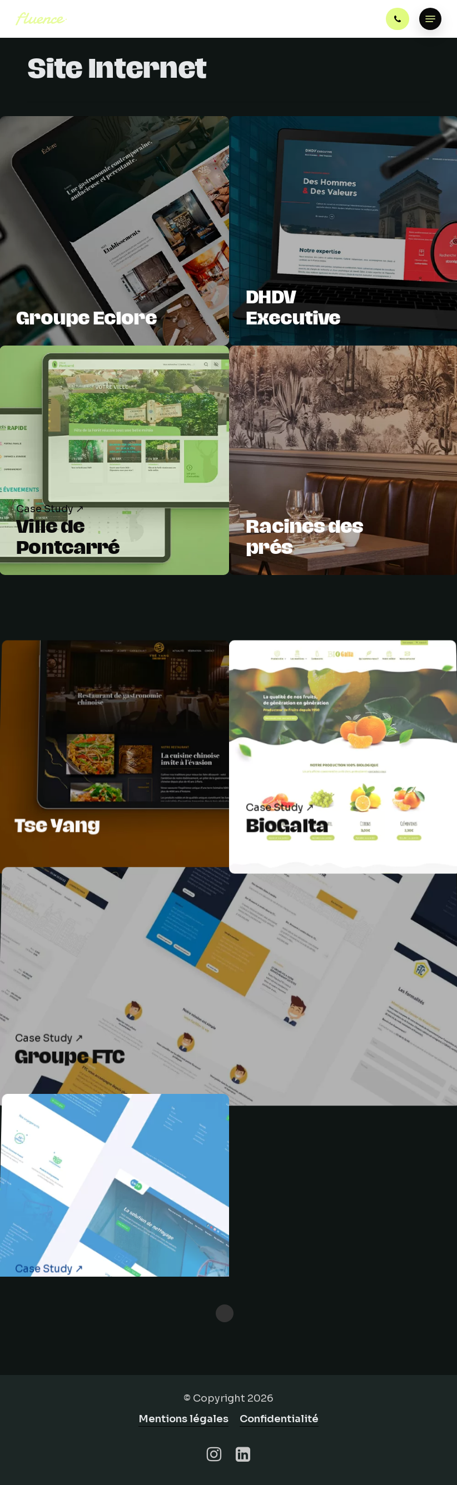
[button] (430, 18)
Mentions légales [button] (183, 1419)
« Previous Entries (225, 1313)
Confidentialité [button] (279, 1419)
